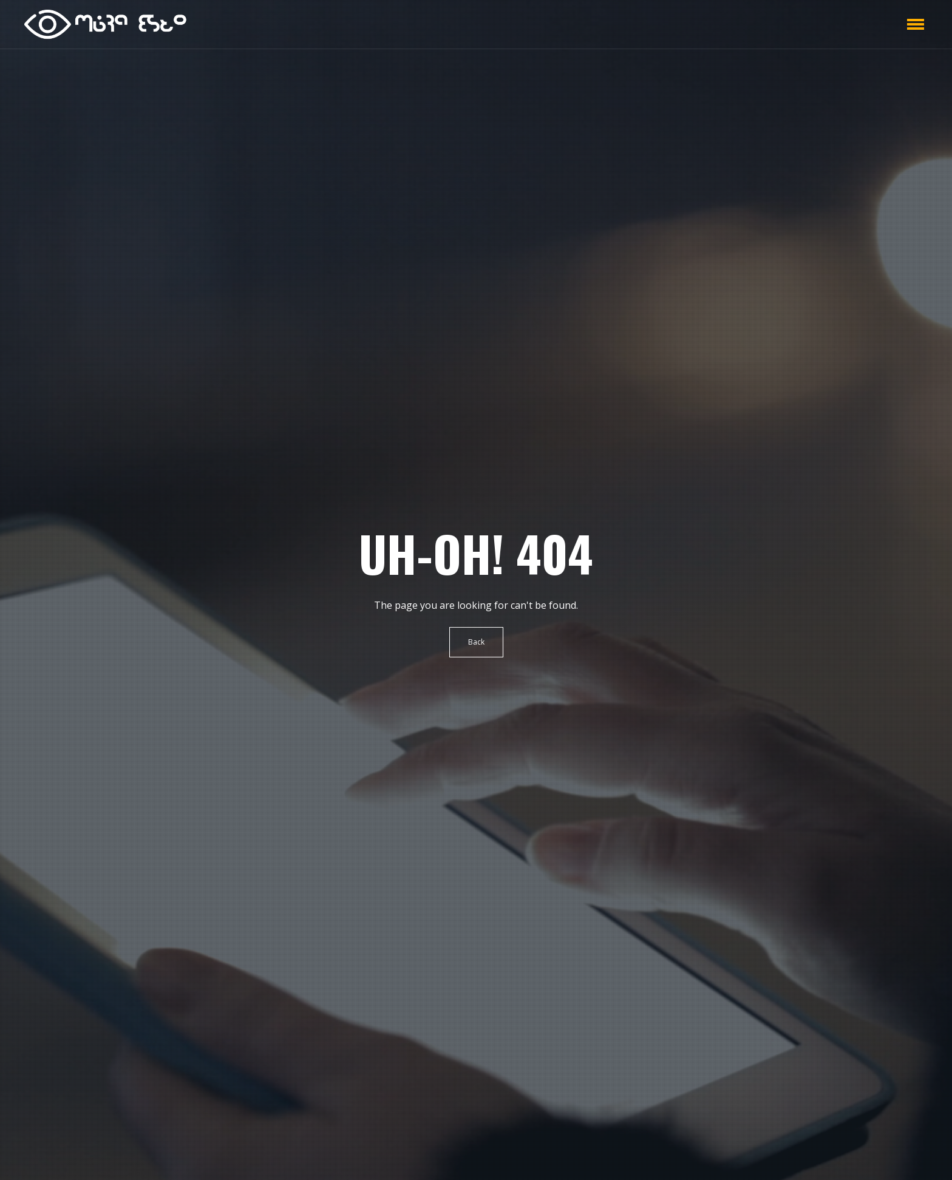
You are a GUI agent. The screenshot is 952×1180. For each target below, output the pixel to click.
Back (476, 642)
